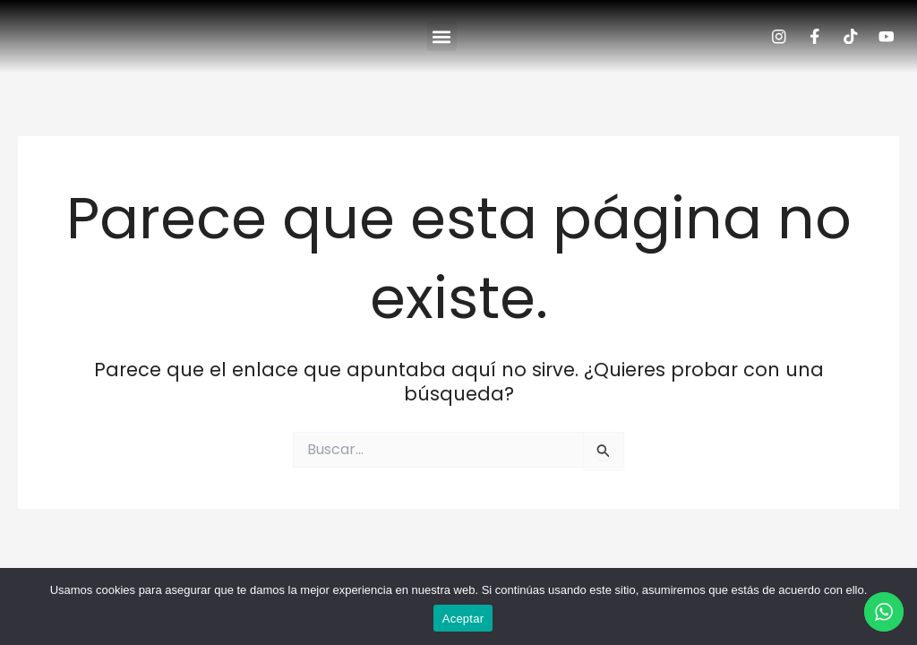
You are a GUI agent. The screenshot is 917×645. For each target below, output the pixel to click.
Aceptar (463, 618)
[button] (442, 43)
